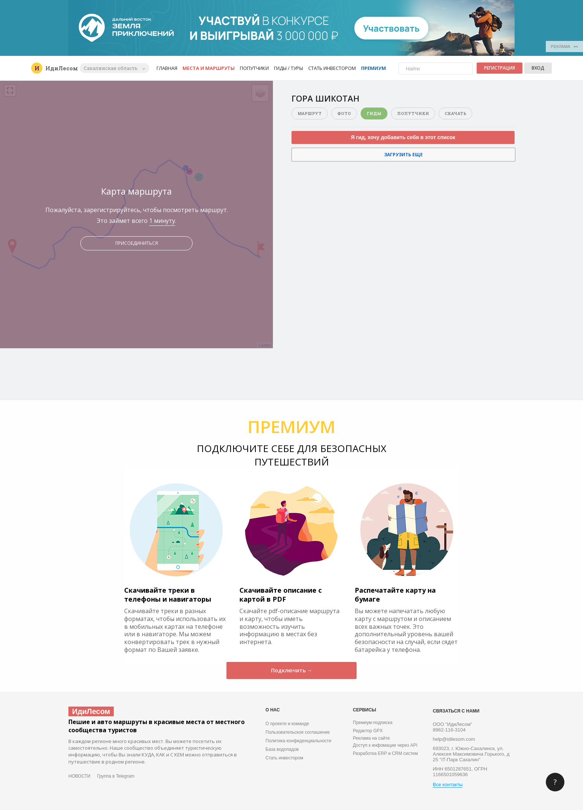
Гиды (374, 113)
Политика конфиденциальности (298, 740)
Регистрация (499, 68)
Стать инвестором (332, 68)
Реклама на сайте (371, 738)
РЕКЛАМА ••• (564, 46)
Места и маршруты (209, 68)
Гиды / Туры (288, 68)
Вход (538, 68)
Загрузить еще (403, 154)
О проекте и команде (287, 723)
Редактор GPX (368, 730)
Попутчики (254, 68)
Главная (167, 68)
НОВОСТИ (79, 776)
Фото (344, 113)
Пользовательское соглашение (297, 732)
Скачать (455, 113)
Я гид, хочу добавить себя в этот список (403, 137)
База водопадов (282, 749)
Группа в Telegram (115, 776)
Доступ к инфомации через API (385, 745)
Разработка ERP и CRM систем (385, 753)
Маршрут (309, 113)
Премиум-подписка (372, 722)
